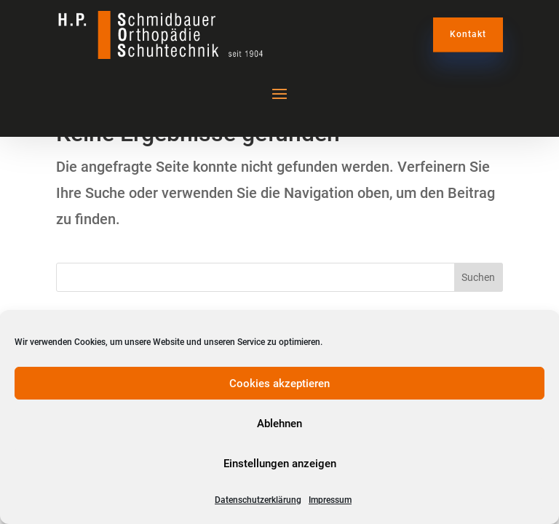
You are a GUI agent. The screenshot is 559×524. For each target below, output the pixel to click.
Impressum (330, 500)
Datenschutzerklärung (258, 500)
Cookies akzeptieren (279, 383)
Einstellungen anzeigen (279, 463)
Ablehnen (279, 423)
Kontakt (468, 34)
